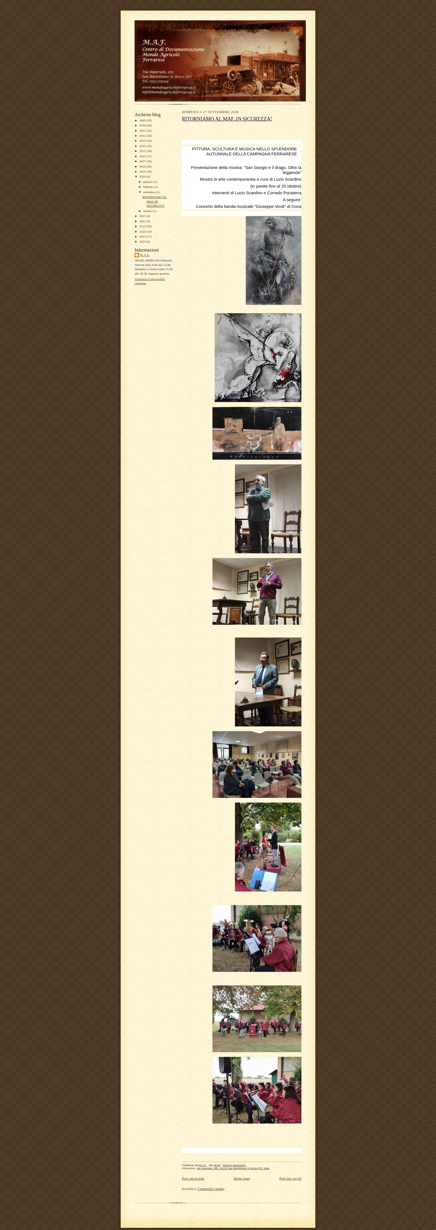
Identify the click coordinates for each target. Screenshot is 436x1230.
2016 (142, 156)
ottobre (148, 211)
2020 (142, 176)
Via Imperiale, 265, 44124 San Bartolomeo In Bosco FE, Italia (233, 1168)
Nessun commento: (234, 1165)
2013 (142, 140)
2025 (142, 236)
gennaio (148, 181)
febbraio (148, 186)
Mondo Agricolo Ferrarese (178, 24)
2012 (142, 135)
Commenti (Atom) (210, 1189)
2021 (142, 216)
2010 (142, 125)
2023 (142, 226)
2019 (142, 171)
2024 (142, 231)
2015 (142, 151)
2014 (142, 146)
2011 (142, 130)
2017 (142, 161)
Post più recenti (193, 1178)
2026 (142, 241)
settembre (149, 192)
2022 (142, 221)
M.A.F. (145, 255)
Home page (242, 1178)
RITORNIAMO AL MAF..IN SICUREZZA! (154, 201)
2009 (142, 120)
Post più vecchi (290, 1178)
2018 (142, 166)
